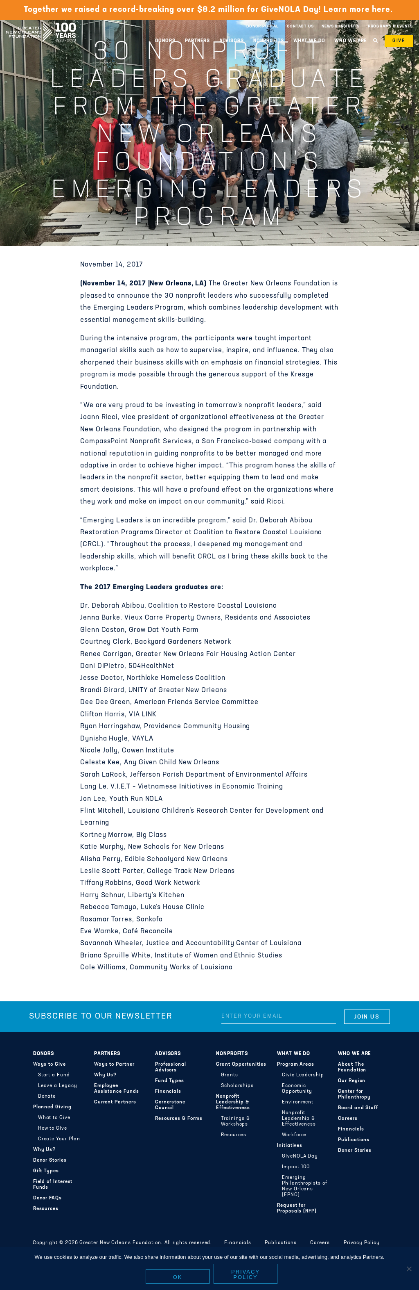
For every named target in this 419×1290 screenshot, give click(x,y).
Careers (347, 1118)
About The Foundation (352, 1067)
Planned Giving (52, 1107)
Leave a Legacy (57, 1085)
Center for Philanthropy (354, 1094)
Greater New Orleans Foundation (41, 24)
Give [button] (398, 41)
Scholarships (237, 1085)
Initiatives (289, 1145)
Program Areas (295, 1064)
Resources (46, 1208)
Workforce (294, 1135)
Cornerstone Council (170, 1105)
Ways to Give (49, 1064)
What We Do (309, 41)
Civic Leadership (303, 1075)
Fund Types (169, 1080)
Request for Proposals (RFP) (297, 1208)
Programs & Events (390, 26)
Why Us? (44, 1149)
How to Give (52, 1128)
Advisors (231, 41)
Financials (168, 1091)
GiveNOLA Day (300, 1156)
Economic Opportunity (297, 1088)
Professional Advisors (170, 1067)
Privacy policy (245, 1275)
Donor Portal (262, 26)
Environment (297, 1102)
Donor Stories (50, 1160)
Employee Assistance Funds (116, 1088)
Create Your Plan (59, 1139)
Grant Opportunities (241, 1064)
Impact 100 (296, 1167)
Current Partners (115, 1102)
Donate (47, 1096)
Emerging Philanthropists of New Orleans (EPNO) (304, 1186)
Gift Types (46, 1171)
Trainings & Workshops (235, 1121)
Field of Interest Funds (53, 1184)
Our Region (351, 1080)
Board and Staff (358, 1107)
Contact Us (300, 26)
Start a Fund (54, 1075)
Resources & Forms (179, 1118)
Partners (197, 41)
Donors (165, 41)
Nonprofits (268, 41)
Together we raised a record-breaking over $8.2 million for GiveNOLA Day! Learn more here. (209, 10)
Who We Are (350, 41)
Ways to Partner (114, 1064)
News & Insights (341, 26)
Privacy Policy (362, 1242)
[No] (409, 1269)
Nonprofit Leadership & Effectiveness (233, 1102)
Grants (229, 1075)
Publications (353, 1139)
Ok (177, 1277)
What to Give (54, 1117)
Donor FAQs (47, 1198)
